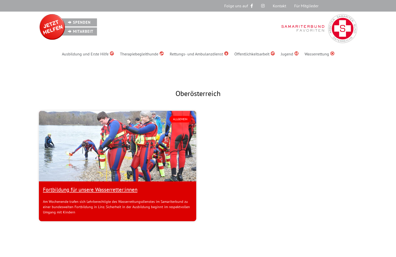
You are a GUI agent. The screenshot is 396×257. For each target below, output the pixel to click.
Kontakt (279, 5)
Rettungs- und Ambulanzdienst (199, 53)
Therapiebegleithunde (142, 53)
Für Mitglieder (306, 5)
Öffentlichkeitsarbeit (254, 53)
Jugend (290, 53)
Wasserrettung (319, 53)
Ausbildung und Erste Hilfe (88, 53)
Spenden (82, 22)
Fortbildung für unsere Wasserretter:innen (90, 189)
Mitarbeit (83, 31)
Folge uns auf (238, 5)
